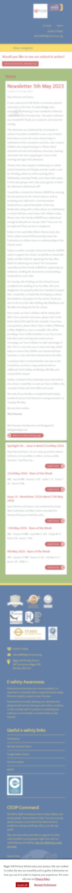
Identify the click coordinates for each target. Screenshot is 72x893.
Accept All (22, 884)
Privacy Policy (43, 879)
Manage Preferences (45, 884)
